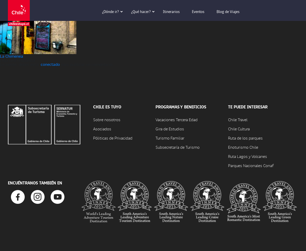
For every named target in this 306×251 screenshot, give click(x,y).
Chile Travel (237, 119)
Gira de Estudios (170, 128)
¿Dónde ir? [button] (114, 11)
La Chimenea (11, 56)
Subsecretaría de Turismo (178, 147)
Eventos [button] (202, 11)
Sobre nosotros (106, 119)
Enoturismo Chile (243, 147)
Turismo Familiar (170, 138)
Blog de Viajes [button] (232, 11)
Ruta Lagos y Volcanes (247, 156)
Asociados (102, 128)
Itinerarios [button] (175, 11)
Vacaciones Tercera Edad (177, 119)
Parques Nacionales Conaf (250, 165)
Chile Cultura (239, 128)
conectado (50, 64)
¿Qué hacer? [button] (144, 11)
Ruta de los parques (245, 138)
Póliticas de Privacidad (112, 138)
